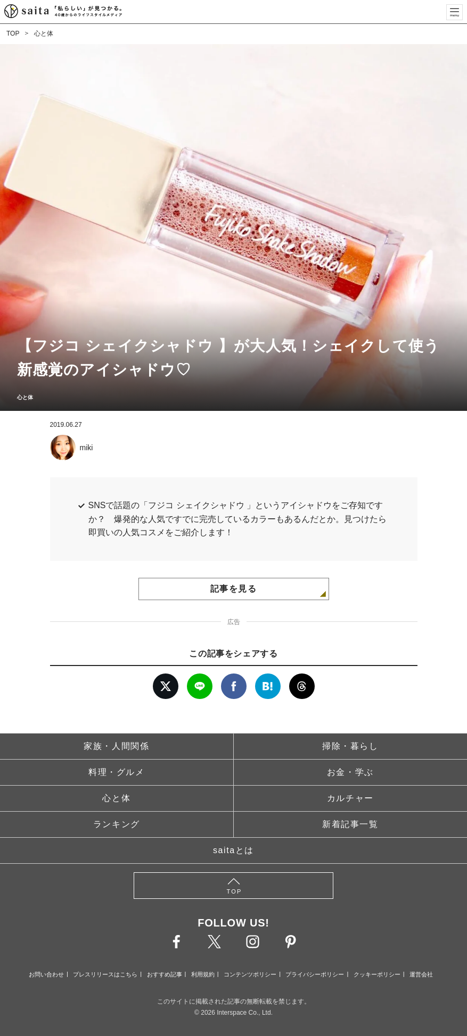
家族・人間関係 (116, 746)
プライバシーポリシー (314, 974)
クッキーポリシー (377, 974)
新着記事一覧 (350, 824)
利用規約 (203, 974)
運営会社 (421, 974)
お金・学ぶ (350, 772)
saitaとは (233, 850)
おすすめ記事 (164, 974)
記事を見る (233, 588)
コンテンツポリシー (250, 974)
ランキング (116, 824)
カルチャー (350, 798)
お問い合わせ (46, 974)
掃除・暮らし (350, 746)
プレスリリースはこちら (105, 974)
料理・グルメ (116, 772)
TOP (12, 33)
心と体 (43, 33)
